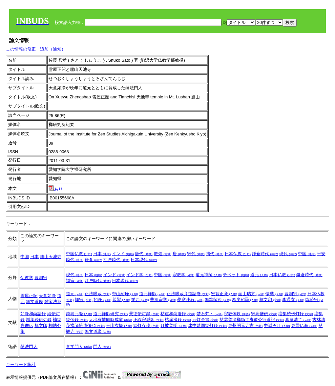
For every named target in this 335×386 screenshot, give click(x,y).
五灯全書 (205, 319)
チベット (236, 274)
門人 (102, 346)
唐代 (144, 253)
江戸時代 (116, 259)
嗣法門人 (28, 346)
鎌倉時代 (265, 253)
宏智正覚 (224, 293)
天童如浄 (47, 295)
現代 (288, 253)
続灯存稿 (146, 325)
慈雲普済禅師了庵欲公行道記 (252, 319)
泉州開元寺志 (245, 325)
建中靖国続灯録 (207, 325)
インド (123, 253)
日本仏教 (238, 253)
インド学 (139, 274)
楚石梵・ (210, 313)
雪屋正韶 (28, 295)
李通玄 (293, 299)
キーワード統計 (21, 364)
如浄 (102, 299)
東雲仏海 (304, 325)
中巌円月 (277, 325)
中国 (24, 256)
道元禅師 (209, 274)
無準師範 (218, 299)
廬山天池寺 (50, 256)
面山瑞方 (251, 293)
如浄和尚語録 (33, 313)
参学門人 (79, 346)
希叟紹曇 (245, 299)
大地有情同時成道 (110, 319)
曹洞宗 (40, 277)
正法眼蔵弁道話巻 (188, 293)
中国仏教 (79, 253)
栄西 (140, 299)
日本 (34, 256)
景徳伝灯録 (144, 313)
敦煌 (163, 253)
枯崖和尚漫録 (177, 313)
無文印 (270, 299)
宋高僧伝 (264, 313)
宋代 (196, 253)
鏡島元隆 (79, 313)
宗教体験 (237, 313)
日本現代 (144, 259)
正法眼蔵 (98, 293)
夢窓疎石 (190, 299)
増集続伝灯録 (39, 319)
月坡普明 (173, 325)
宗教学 (184, 274)
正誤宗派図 (148, 319)
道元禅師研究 (110, 313)
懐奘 (274, 293)
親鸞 (121, 299)
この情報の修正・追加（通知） (36, 49)
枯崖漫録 (178, 319)
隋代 (214, 253)
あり (56, 189)
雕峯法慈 (52, 301)
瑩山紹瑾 (125, 293)
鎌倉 (93, 259)
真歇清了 (298, 319)
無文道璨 (34, 301)
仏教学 (26, 277)
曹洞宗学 (163, 299)
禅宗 (75, 280)
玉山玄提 (119, 325)
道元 (259, 274)
